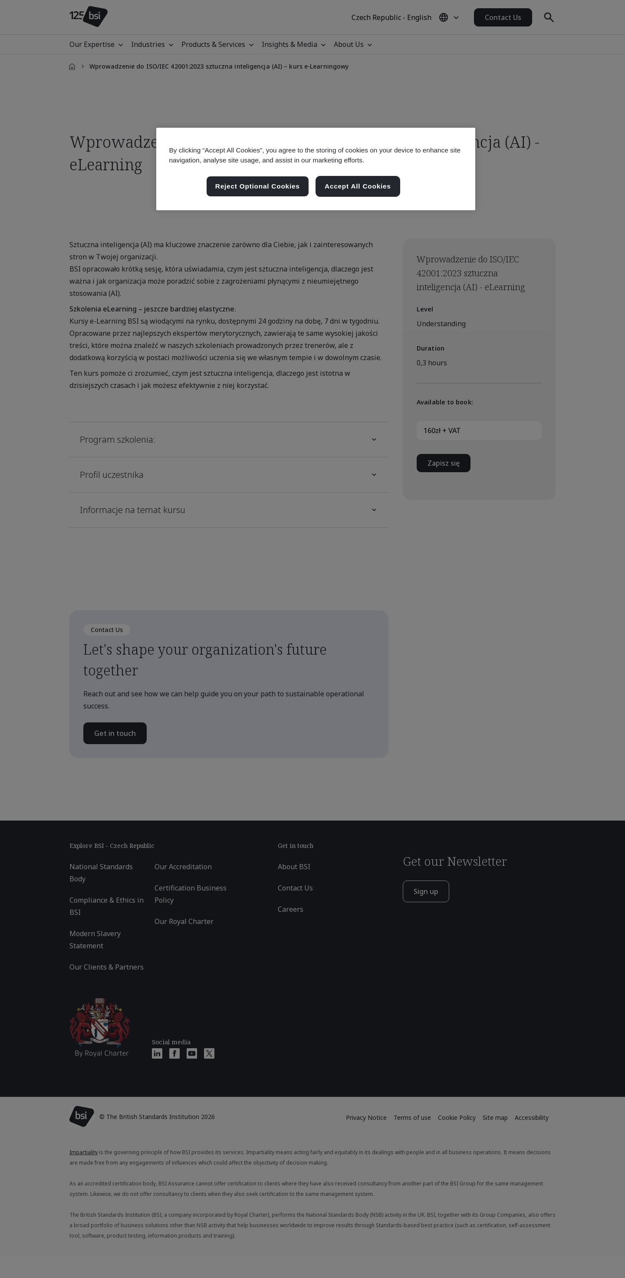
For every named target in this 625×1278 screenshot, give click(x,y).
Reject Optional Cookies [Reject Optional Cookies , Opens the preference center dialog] (257, 186)
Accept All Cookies (358, 186)
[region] (315, 169)
